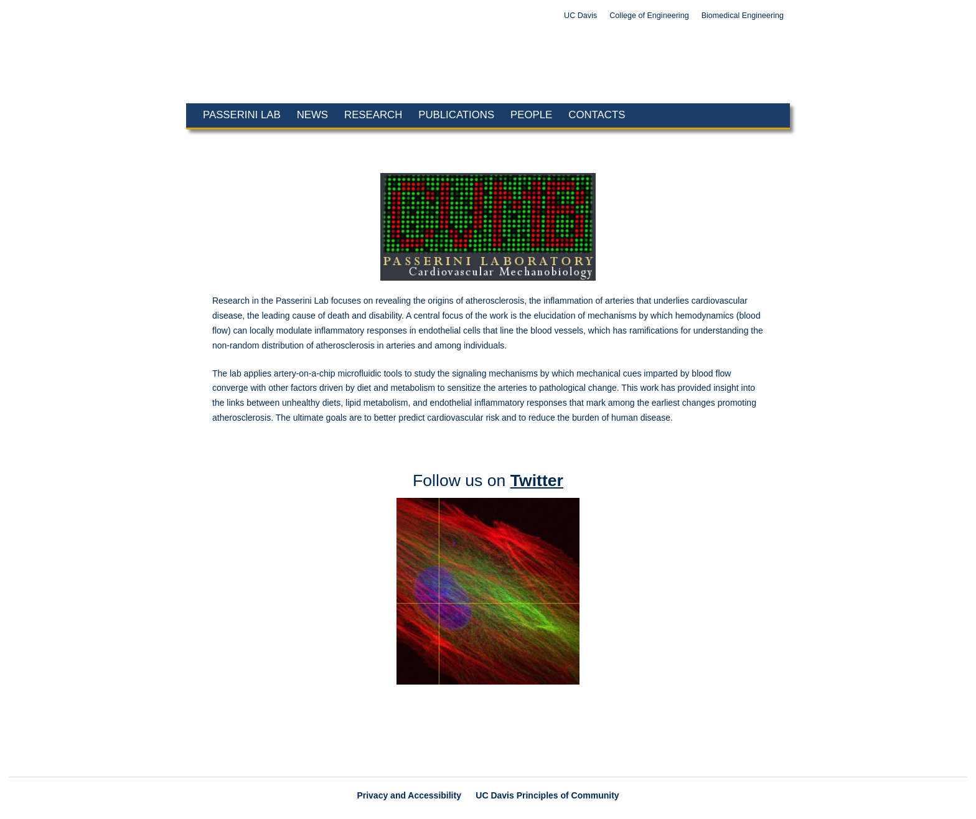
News (312, 115)
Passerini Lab (242, 115)
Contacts (596, 115)
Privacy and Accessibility (409, 795)
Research (373, 115)
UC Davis (580, 15)
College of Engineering (648, 15)
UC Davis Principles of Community (547, 795)
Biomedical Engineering (743, 15)
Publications (456, 115)
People (531, 115)
